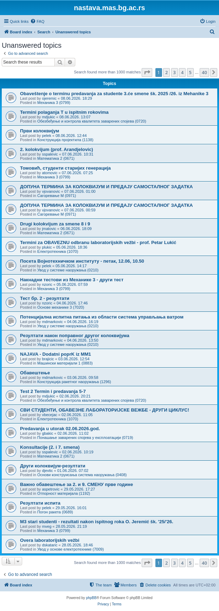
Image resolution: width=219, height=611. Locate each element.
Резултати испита (40, 503)
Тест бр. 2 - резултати (44, 298)
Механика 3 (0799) (53, 102)
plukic (47, 247)
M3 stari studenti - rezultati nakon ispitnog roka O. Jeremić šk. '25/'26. (96, 521)
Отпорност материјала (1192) (63, 493)
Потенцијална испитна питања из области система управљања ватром (101, 317)
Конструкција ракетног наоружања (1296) (74, 382)
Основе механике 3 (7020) (60, 307)
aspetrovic (50, 489)
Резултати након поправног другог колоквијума (74, 335)
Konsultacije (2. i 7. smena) (49, 447)
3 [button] (174, 72)
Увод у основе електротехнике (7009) (70, 549)
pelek (46, 135)
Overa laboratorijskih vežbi (49, 540)
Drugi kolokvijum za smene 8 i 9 (55, 223)
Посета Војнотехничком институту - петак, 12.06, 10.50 (82, 261)
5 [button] (190, 72)
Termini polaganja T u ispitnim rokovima (64, 112)
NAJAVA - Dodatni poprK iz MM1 (55, 354)
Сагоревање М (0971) (56, 195)
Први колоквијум (39, 130)
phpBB (91, 598)
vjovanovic (51, 191)
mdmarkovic (52, 322)
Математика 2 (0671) (56, 158)
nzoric (47, 284)
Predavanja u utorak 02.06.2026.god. (60, 428)
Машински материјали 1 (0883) (65, 363)
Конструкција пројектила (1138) (65, 140)
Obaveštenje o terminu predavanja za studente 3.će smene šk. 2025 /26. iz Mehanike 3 (114, 93)
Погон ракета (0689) (55, 512)
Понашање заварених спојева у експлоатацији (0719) (85, 437)
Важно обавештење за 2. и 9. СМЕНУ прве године (76, 484)
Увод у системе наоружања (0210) (67, 270)
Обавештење (35, 372)
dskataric (49, 545)
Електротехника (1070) (57, 251)
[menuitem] (37, 21)
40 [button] (204, 72)
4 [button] (182, 72)
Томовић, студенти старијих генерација (65, 168)
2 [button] (166, 72)
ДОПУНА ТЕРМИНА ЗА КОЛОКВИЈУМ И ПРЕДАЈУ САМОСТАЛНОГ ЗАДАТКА (106, 186)
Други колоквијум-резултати (52, 465)
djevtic (47, 470)
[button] (147, 72)
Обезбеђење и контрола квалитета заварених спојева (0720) (91, 121)
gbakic (47, 433)
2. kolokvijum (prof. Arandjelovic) (56, 149)
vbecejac (49, 415)
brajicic (48, 359)
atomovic (49, 173)
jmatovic (49, 228)
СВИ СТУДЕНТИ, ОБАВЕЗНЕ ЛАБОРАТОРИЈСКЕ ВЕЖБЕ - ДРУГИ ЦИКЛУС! (104, 410)
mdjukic (48, 117)
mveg (46, 526)
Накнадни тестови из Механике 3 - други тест (71, 279)
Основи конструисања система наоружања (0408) (82, 475)
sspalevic (50, 154)
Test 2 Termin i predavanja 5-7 (53, 391)
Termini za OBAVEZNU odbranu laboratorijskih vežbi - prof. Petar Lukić (98, 242)
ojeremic (49, 98)
